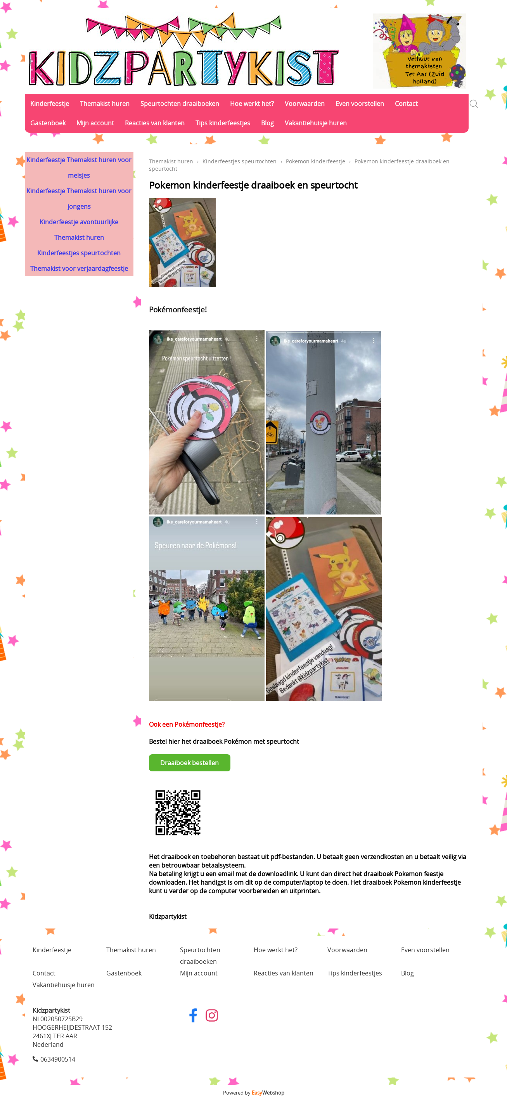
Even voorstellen (360, 103)
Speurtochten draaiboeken (179, 103)
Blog (267, 123)
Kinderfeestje (49, 103)
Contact (406, 103)
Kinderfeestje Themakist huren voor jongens (79, 199)
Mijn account (95, 123)
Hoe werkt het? (252, 103)
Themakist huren (105, 103)
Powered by (253, 1092)
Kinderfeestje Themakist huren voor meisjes (79, 168)
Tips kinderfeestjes (223, 123)
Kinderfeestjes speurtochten (79, 253)
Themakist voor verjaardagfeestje (79, 268)
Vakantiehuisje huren (316, 123)
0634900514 (57, 1059)
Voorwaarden (305, 103)
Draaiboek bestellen (189, 763)
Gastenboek (48, 123)
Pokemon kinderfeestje (315, 161)
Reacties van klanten (155, 123)
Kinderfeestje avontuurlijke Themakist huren (79, 230)
